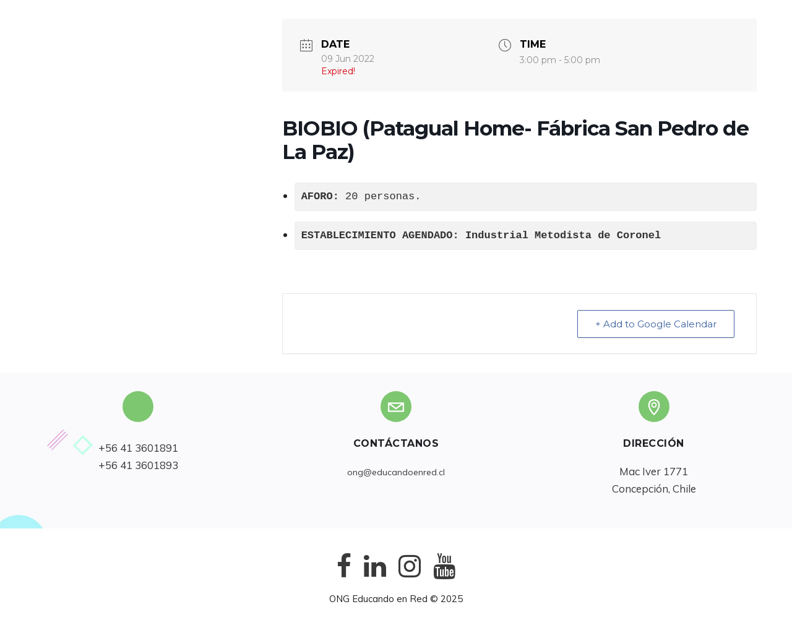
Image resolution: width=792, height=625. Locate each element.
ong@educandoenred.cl (396, 472)
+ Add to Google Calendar (656, 324)
